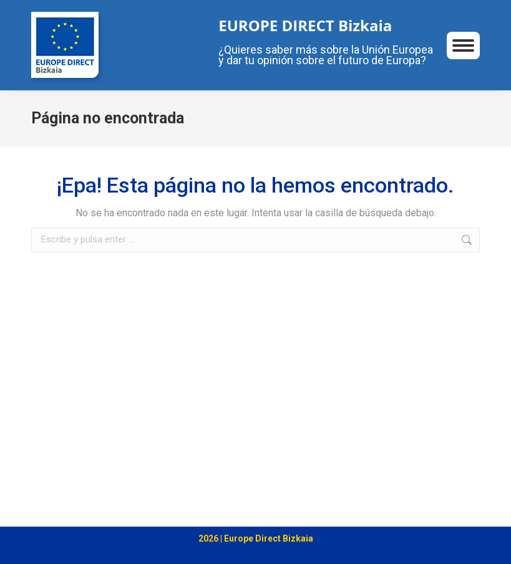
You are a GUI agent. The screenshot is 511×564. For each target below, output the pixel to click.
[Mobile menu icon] (463, 45)
